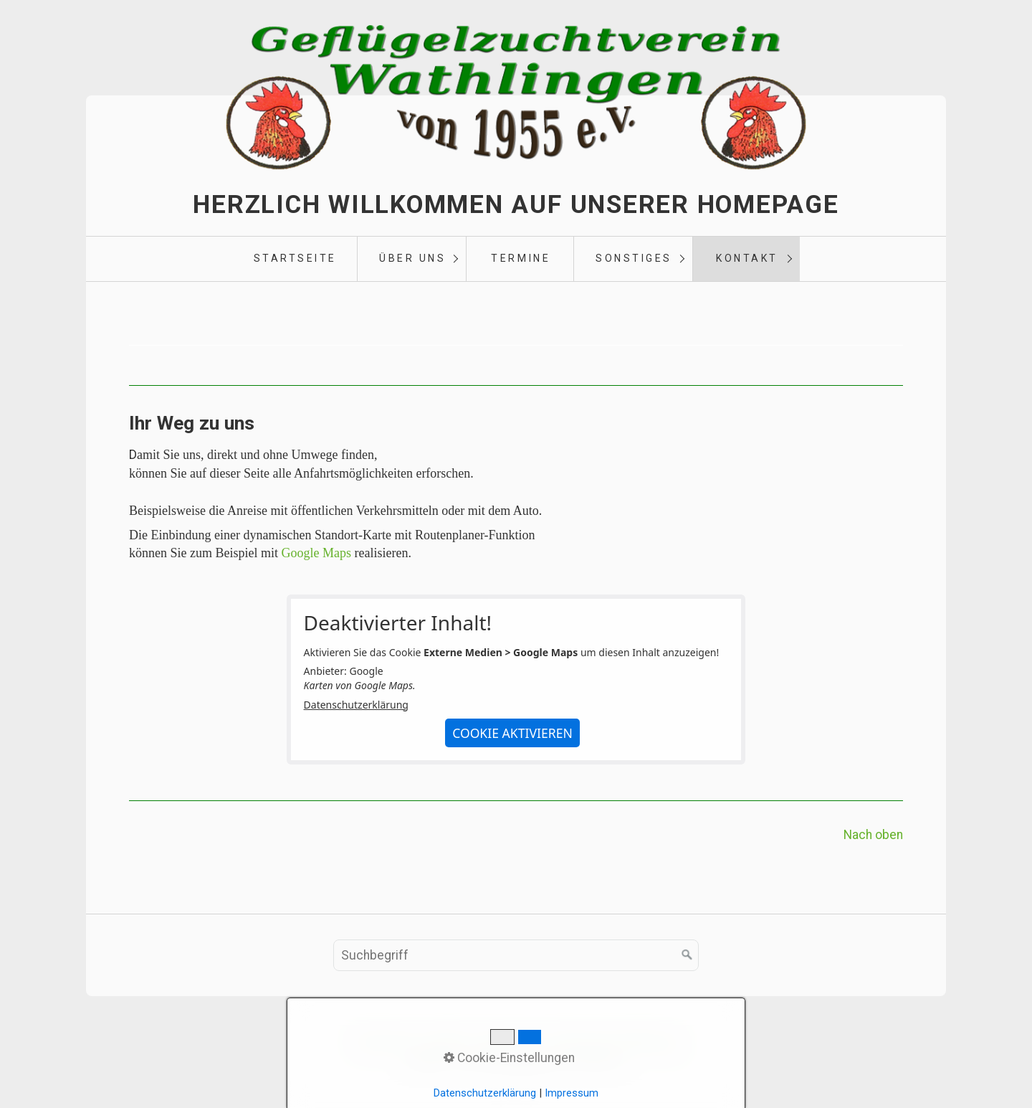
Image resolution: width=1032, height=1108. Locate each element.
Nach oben (873, 835)
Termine (520, 258)
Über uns (412, 258)
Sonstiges (634, 258)
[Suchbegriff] (516, 955)
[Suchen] (687, 955)
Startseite (295, 258)
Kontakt (747, 258)
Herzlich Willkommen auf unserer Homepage (515, 204)
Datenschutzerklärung (356, 704)
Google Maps (316, 553)
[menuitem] (294, 259)
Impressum (509, 1043)
